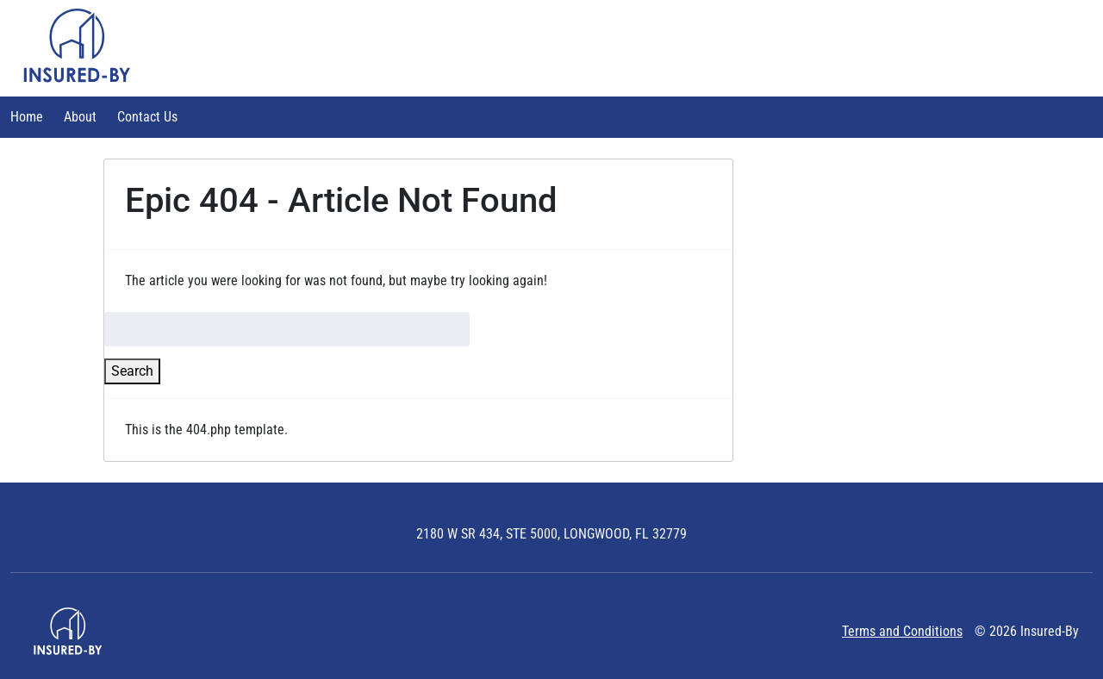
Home (26, 117)
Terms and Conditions (902, 631)
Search (132, 371)
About (80, 117)
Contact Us (147, 117)
